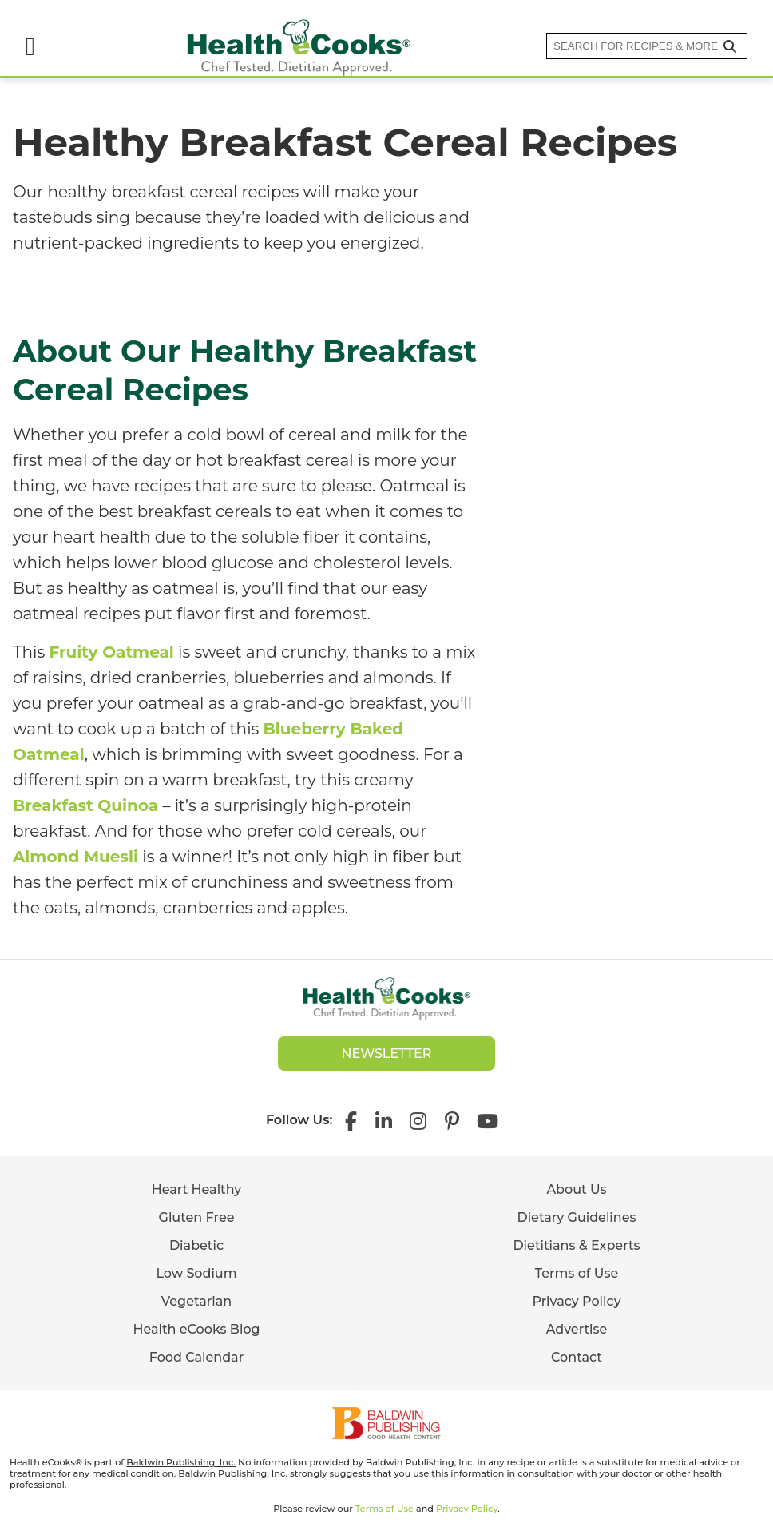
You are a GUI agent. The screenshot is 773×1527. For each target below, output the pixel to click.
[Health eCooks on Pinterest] (451, 1119)
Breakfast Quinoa (85, 805)
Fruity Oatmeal (111, 652)
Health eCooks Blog (196, 1329)
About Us (576, 1189)
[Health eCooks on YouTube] (487, 1119)
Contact (576, 1357)
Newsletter (387, 1053)
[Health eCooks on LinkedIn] (384, 1119)
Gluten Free (197, 1217)
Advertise (577, 1329)
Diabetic (196, 1245)
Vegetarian (196, 1301)
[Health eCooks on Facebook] (355, 1119)
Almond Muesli (75, 856)
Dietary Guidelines (576, 1217)
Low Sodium (196, 1273)
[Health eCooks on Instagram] (418, 1119)
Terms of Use (577, 1273)
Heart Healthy (197, 1189)
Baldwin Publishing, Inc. (181, 1462)
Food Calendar (196, 1357)
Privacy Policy (576, 1301)
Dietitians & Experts (576, 1245)
